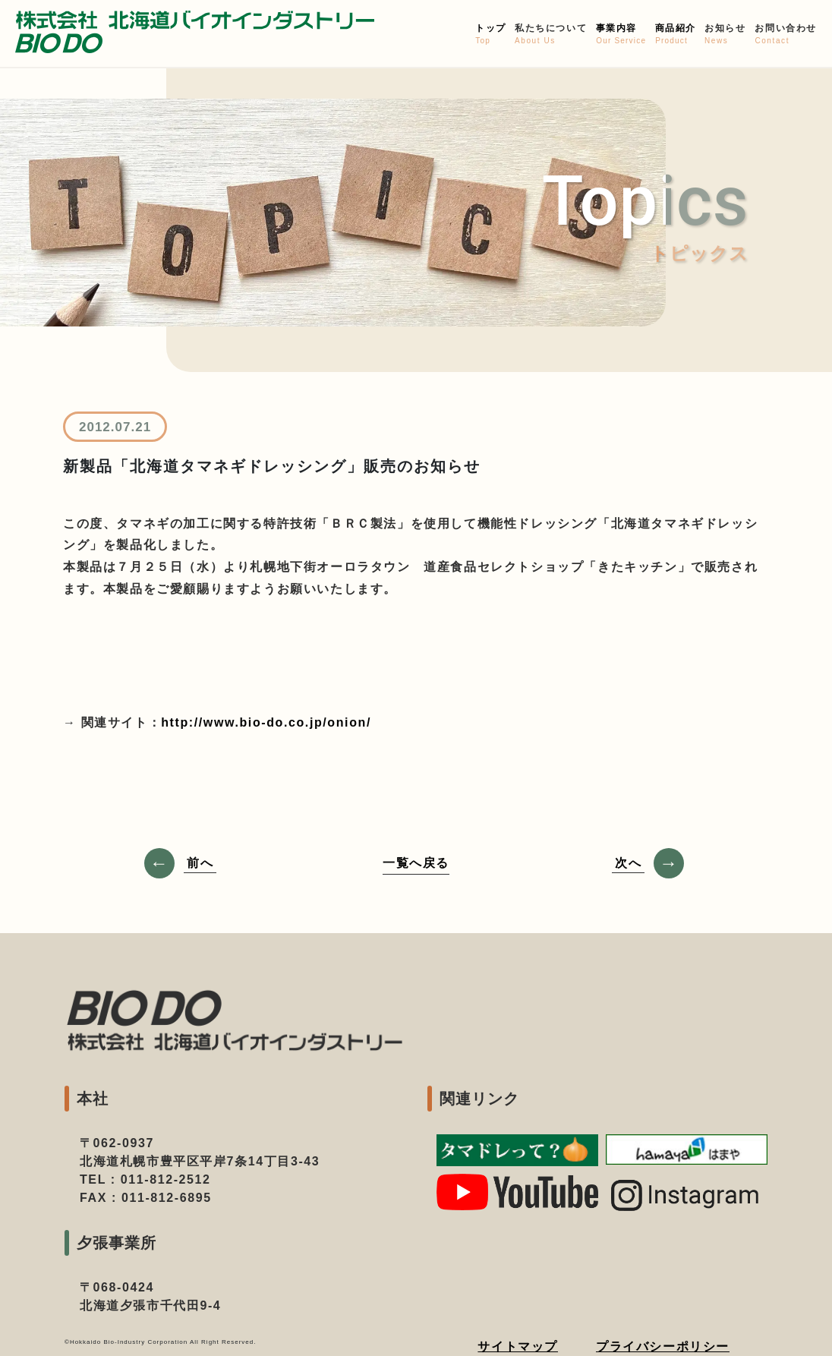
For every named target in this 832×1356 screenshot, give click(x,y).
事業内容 (621, 34)
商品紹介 (675, 34)
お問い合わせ (786, 34)
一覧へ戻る (416, 862)
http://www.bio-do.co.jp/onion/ (266, 722)
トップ (490, 34)
